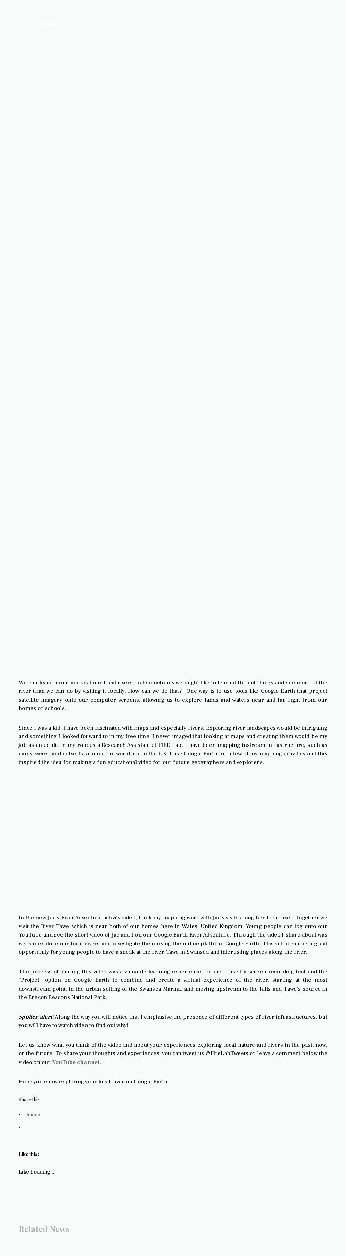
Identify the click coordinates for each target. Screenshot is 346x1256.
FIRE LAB (59, 23)
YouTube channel (107, 1082)
